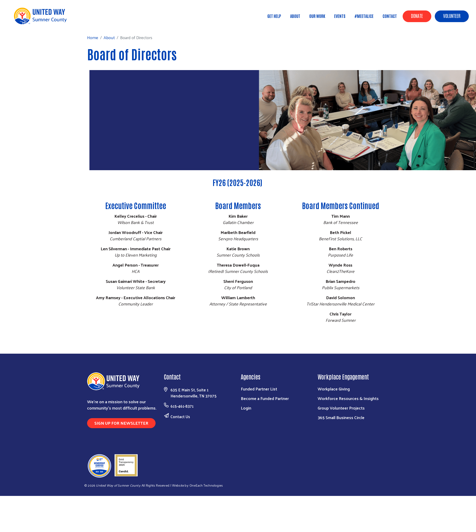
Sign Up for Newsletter (121, 423)
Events (339, 16)
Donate (417, 16)
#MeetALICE (364, 16)
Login (246, 407)
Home (27, 23)
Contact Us (180, 416)
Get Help (274, 16)
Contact (390, 16)
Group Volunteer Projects (341, 407)
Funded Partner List (259, 388)
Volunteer (451, 16)
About (295, 16)
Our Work (317, 16)
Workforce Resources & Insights (348, 398)
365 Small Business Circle (341, 417)
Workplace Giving (334, 388)
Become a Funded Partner (265, 398)
